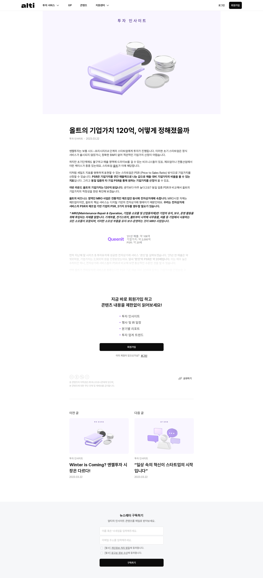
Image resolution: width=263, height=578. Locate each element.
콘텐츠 (83, 5)
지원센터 (103, 5)
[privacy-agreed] (132, 548)
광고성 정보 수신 (119, 552)
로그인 (221, 5)
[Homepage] (27, 5)
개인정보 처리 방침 (120, 547)
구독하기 (131, 562)
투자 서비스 (51, 5)
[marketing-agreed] (132, 553)
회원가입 (235, 5)
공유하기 (185, 378)
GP (70, 5)
